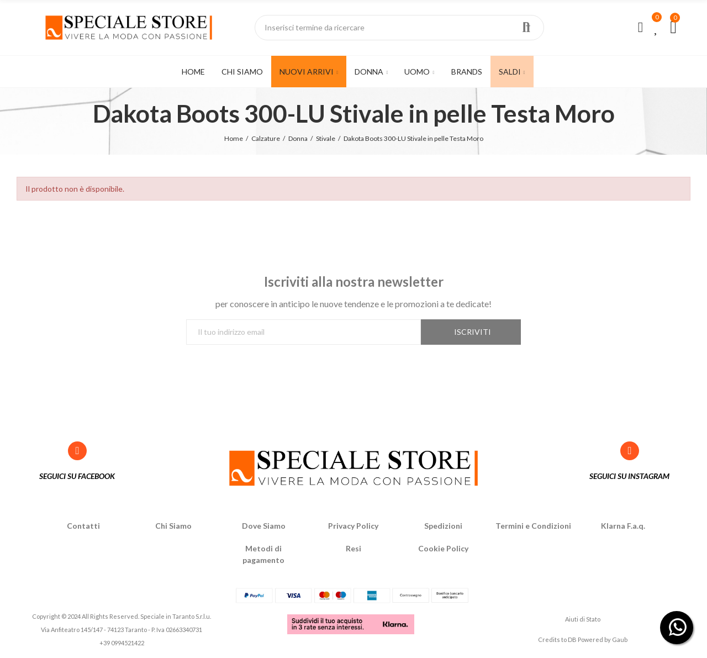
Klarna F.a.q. (623, 525)
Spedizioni (443, 525)
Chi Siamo (173, 525)
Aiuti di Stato (582, 619)
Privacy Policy (353, 525)
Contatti (83, 525)
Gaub (619, 639)
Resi (353, 548)
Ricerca (526, 27)
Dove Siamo (264, 525)
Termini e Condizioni (533, 525)
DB (572, 639)
